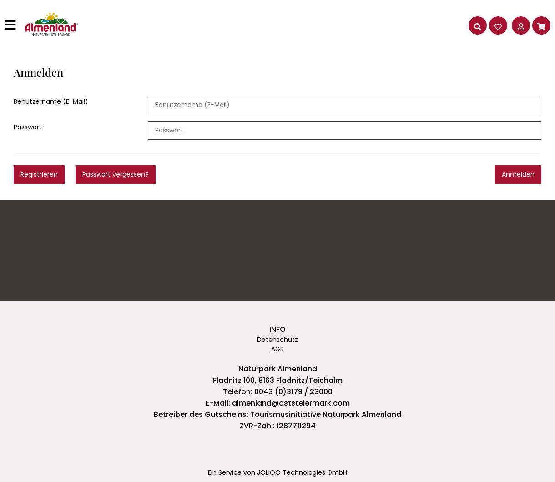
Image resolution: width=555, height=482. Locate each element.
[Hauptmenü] (11, 25)
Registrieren (39, 174)
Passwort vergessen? (115, 174)
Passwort (28, 127)
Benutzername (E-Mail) (51, 101)
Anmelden (518, 174)
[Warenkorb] (541, 25)
